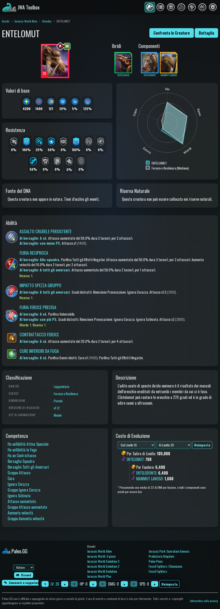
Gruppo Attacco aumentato (27, 507)
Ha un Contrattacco (22, 455)
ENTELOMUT (135, 459)
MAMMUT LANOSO (149, 479)
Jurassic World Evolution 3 (103, 561)
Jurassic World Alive (25, 21)
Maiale (58, 415)
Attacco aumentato (22, 501)
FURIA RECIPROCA (34, 253)
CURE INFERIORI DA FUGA (39, 351)
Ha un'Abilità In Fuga (22, 450)
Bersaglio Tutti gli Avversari (28, 467)
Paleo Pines (156, 561)
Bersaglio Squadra (21, 461)
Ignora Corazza (18, 484)
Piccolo (58, 400)
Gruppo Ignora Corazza (24, 490)
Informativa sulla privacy (204, 601)
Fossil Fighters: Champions (165, 566)
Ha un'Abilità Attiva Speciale (28, 444)
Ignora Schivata (19, 495)
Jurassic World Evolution (102, 571)
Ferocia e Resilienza (66, 393)
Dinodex (47, 21)
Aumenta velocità (20, 513)
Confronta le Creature (171, 33)
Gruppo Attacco (19, 473)
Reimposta (170, 584)
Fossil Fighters (158, 571)
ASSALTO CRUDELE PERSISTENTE (46, 231)
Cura (11, 478)
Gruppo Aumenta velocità (26, 518)
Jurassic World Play (99, 576)
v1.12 (57, 407)
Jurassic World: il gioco (101, 556)
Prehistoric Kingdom (161, 556)
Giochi (5, 21)
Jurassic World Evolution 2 (103, 566)
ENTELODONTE (146, 473)
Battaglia (206, 33)
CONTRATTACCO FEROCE (39, 334)
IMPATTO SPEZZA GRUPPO (40, 285)
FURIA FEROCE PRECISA (38, 307)
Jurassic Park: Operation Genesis (169, 551)
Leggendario (61, 386)
